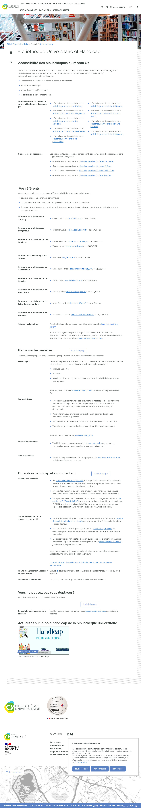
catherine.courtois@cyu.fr (81, 269)
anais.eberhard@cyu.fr (76, 303)
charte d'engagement (102, 529)
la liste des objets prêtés (82, 390)
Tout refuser (117, 769)
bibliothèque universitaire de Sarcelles (107, 134)
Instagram (67, 734)
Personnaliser (100, 769)
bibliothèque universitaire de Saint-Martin (96, 171)
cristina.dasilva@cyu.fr (77, 230)
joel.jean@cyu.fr (69, 257)
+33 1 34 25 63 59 (129, 805)
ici (57, 571)
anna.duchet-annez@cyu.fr (82, 314)
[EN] (138, 7)
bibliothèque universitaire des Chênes (68, 131)
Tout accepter (81, 769)
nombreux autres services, (109, 457)
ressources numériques (95, 611)
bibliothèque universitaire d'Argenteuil (68, 113)
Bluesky (71, 734)
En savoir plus (81, 762)
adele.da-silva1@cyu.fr (76, 292)
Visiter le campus (13, 772)
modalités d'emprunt (84, 435)
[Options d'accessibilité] (132, 6)
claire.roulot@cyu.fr (73, 218)
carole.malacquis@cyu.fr (78, 241)
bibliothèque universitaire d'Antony (67, 106)
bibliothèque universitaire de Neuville (106, 106)
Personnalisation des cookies (63, 755)
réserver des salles (93, 443)
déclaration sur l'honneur (110, 542)
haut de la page (78, 350)
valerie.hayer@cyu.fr (74, 246)
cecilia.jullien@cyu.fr (74, 280)
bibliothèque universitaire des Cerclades (96, 161)
